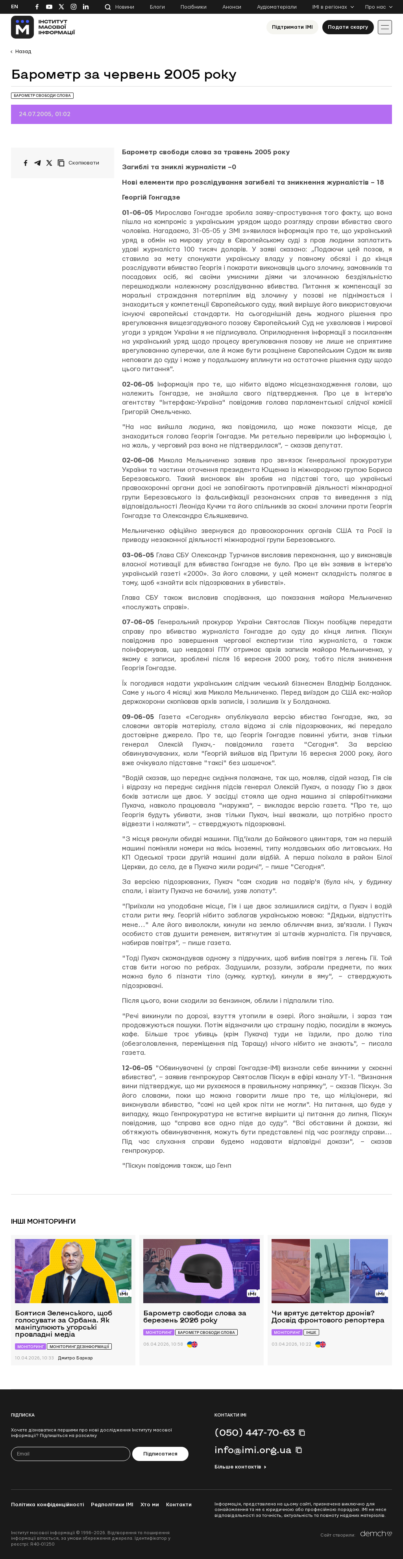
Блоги (157, 7)
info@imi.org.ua (253, 1449)
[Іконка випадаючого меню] (385, 27)
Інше (311, 1332)
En (14, 6)
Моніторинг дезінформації (79, 1346)
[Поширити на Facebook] (25, 162)
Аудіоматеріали (277, 7)
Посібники (194, 7)
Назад (23, 51)
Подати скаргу (348, 27)
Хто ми (149, 1504)
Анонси (231, 7)
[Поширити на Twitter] (49, 162)
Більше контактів (237, 1467)
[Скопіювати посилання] (80, 162)
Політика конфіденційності (47, 1504)
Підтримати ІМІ (292, 27)
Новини (124, 7)
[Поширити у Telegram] (37, 162)
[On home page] (43, 27)
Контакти (179, 1504)
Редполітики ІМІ (112, 1504)
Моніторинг (30, 1346)
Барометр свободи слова (42, 95)
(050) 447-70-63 (254, 1432)
